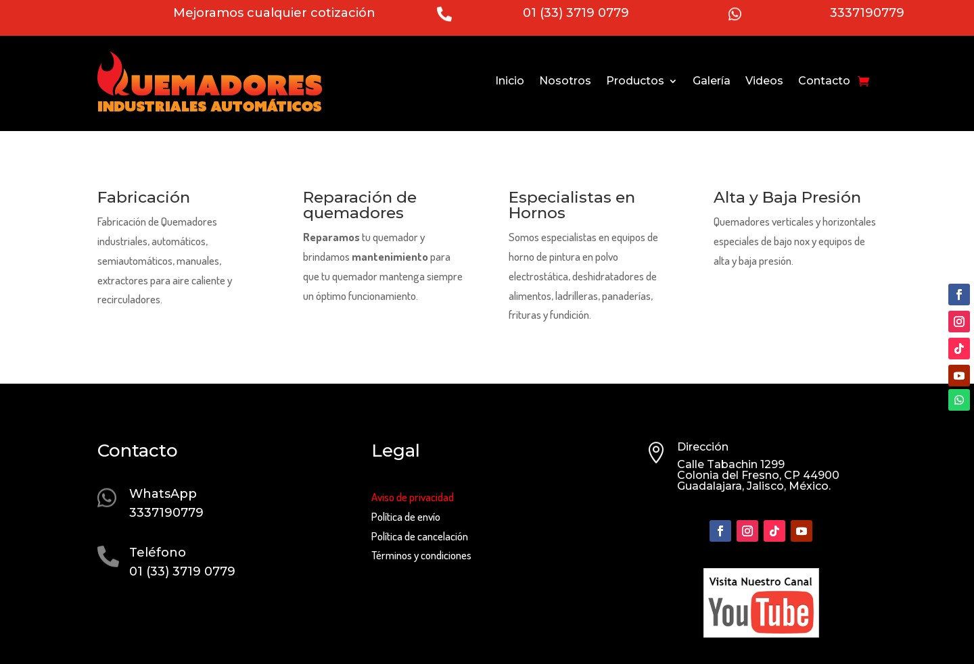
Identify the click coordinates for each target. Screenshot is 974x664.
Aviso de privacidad (412, 497)
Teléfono (157, 552)
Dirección (702, 446)
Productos (635, 80)
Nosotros (565, 80)
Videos (764, 80)
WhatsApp (163, 493)
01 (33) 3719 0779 (576, 12)
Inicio (509, 80)
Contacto (824, 80)
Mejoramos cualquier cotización (274, 12)
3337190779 (867, 12)
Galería (711, 80)
